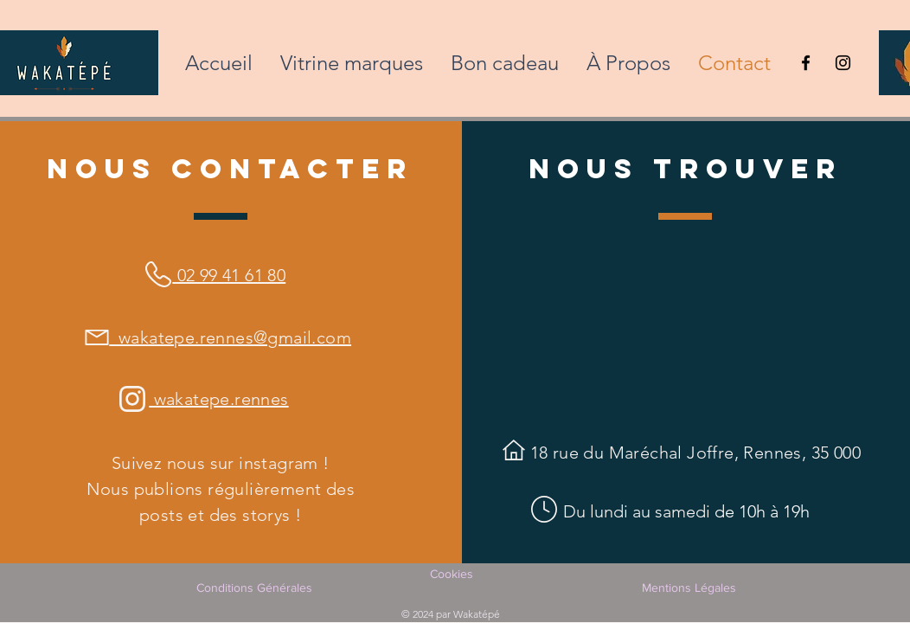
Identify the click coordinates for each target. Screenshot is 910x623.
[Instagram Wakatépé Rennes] (843, 63)
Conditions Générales (254, 587)
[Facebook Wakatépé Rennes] (806, 63)
